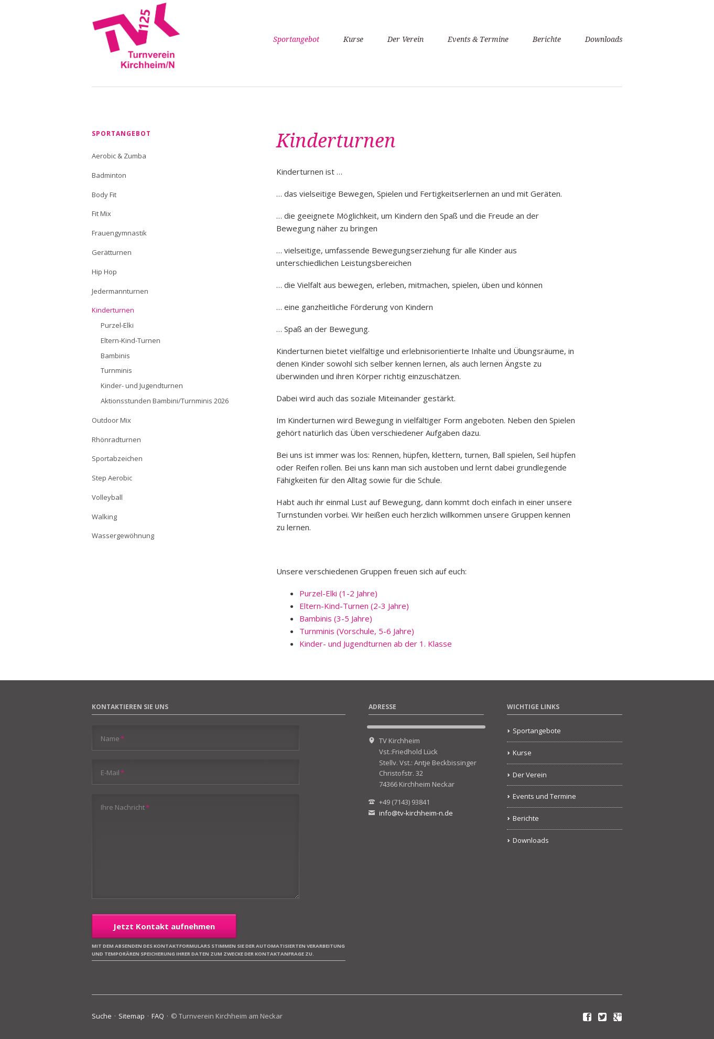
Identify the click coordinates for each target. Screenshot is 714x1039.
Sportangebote (537, 730)
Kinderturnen (113, 310)
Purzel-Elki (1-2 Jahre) (338, 593)
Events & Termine (478, 39)
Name (112, 738)
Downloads (603, 39)
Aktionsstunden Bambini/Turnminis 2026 (165, 400)
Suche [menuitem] (102, 1016)
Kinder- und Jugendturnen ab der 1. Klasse (375, 643)
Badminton (109, 175)
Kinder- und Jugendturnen (142, 385)
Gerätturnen (112, 252)
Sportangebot (296, 39)
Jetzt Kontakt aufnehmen (164, 926)
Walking (104, 516)
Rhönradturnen (116, 439)
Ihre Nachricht (125, 807)
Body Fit (104, 194)
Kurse (353, 39)
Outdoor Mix (111, 420)
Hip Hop (104, 271)
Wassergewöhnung (123, 535)
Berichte (547, 39)
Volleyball (107, 497)
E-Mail (112, 772)
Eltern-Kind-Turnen (130, 340)
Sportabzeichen (117, 458)
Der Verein (405, 39)
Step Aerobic (112, 478)
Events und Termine (544, 796)
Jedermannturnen (120, 291)
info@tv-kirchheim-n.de (416, 813)
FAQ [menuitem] (158, 1016)
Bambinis (115, 355)
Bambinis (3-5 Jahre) (335, 618)
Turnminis (116, 370)
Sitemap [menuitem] (131, 1016)
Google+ (617, 1017)
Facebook (587, 1017)
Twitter (602, 1017)
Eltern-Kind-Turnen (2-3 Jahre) (354, 606)
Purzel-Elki (117, 325)
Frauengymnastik (119, 233)
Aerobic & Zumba (119, 155)
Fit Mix (101, 213)
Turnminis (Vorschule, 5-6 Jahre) (356, 631)
